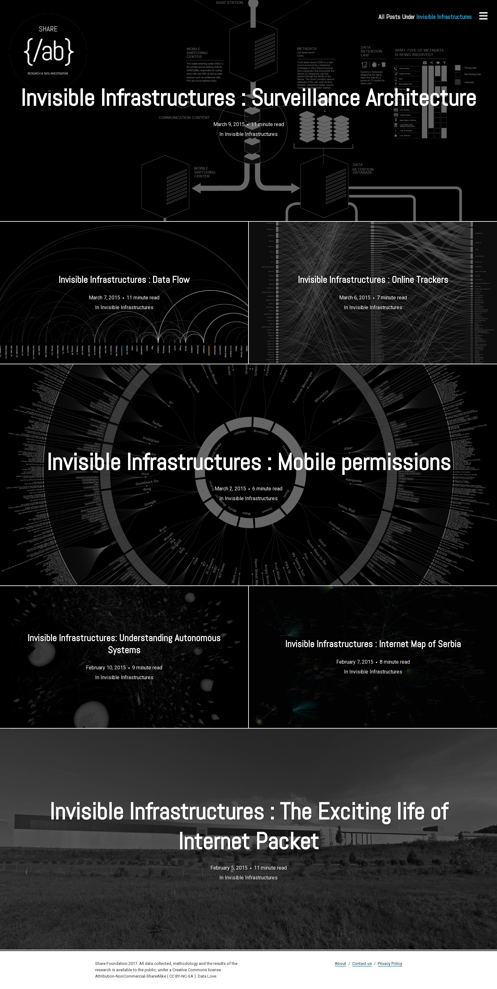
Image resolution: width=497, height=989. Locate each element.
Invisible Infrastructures (251, 134)
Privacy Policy (390, 963)
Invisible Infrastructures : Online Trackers (373, 280)
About (340, 963)
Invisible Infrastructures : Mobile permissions (249, 462)
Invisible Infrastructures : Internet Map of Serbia (373, 644)
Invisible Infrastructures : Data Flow (124, 280)
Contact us (362, 963)
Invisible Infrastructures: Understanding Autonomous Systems (124, 644)
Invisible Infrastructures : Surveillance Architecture (248, 98)
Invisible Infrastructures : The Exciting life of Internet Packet (248, 826)
